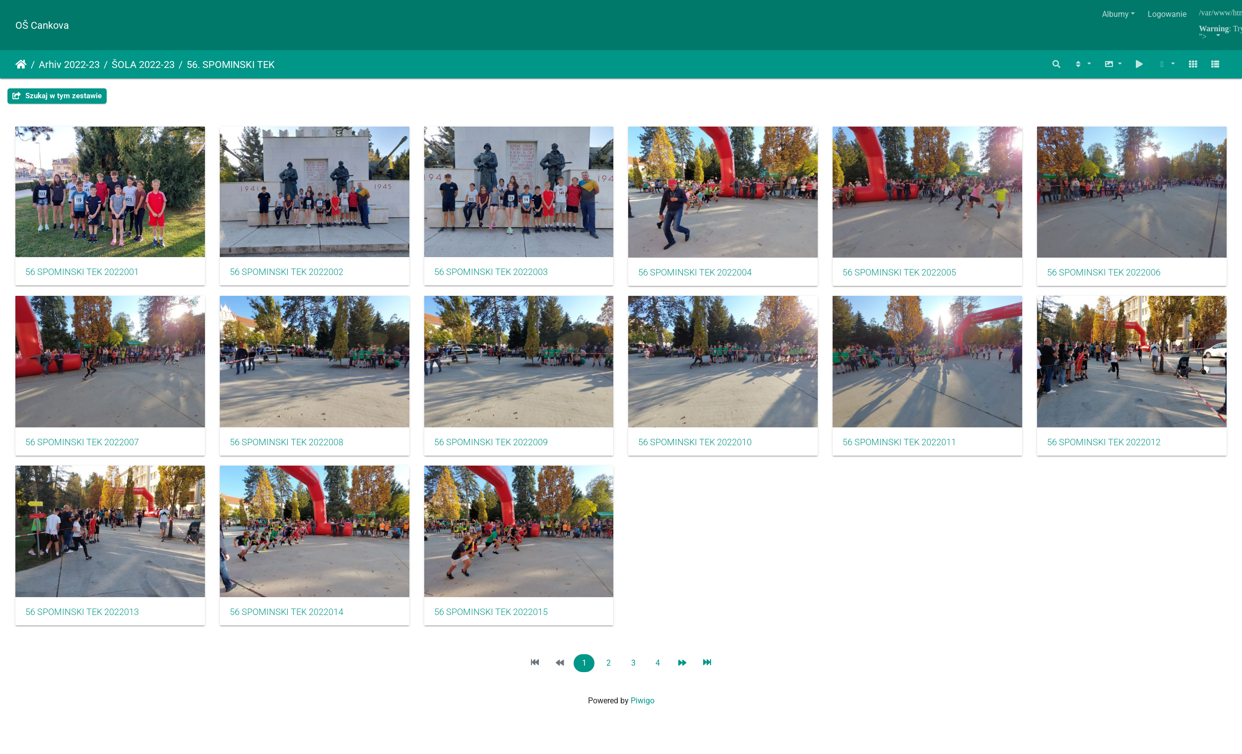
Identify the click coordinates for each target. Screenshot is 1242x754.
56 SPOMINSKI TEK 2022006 (82, 446)
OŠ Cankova (42, 25)
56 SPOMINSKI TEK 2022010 (909, 446)
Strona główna (21, 64)
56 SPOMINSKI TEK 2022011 (82, 617)
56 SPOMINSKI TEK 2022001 (82, 274)
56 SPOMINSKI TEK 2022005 (909, 274)
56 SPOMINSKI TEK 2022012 (289, 617)
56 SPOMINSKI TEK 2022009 (703, 446)
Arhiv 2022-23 (69, 64)
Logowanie (1167, 14)
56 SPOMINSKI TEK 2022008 (496, 446)
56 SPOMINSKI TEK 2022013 (496, 617)
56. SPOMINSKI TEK (231, 64)
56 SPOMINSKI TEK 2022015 (909, 617)
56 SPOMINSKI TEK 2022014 (703, 617)
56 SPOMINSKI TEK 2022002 (289, 274)
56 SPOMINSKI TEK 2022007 (289, 446)
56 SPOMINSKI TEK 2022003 (496, 274)
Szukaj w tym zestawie (57, 95)
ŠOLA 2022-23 (143, 64)
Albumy (1115, 14)
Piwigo (642, 706)
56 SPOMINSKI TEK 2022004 (703, 274)
